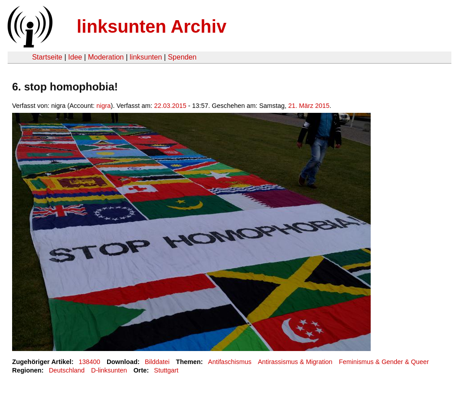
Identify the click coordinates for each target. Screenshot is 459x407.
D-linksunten (109, 370)
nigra (103, 105)
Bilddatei (157, 361)
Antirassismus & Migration (295, 361)
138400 (89, 361)
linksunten (146, 57)
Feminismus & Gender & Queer (384, 361)
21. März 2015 (308, 105)
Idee (75, 57)
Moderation (106, 57)
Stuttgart (166, 370)
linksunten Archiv (151, 26)
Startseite (47, 57)
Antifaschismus (229, 361)
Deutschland (67, 370)
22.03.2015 (170, 105)
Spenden (182, 57)
